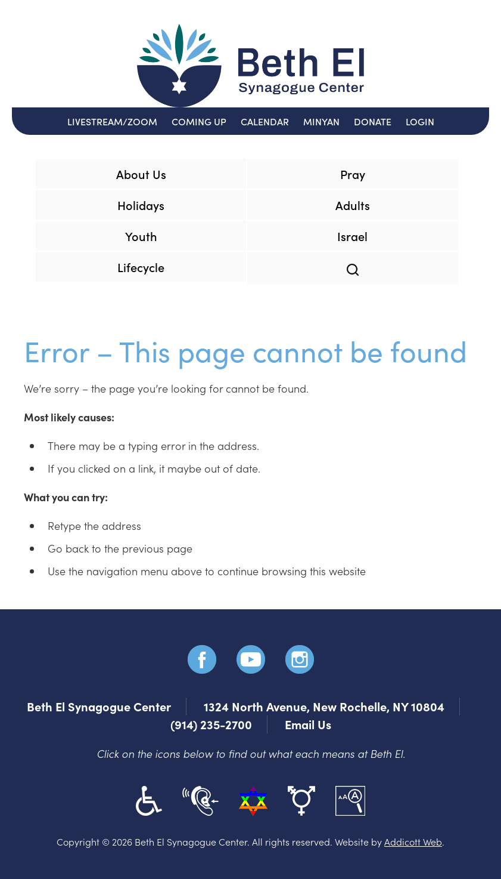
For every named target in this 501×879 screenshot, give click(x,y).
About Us (141, 173)
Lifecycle (140, 266)
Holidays (140, 204)
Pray (352, 173)
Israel (352, 235)
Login (420, 121)
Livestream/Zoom (112, 121)
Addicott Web (413, 841)
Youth (141, 235)
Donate (372, 121)
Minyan (321, 121)
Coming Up (199, 121)
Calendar (265, 121)
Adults (352, 204)
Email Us (308, 724)
